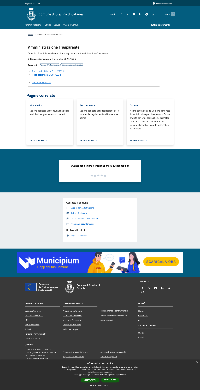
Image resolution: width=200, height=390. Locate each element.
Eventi (141, 337)
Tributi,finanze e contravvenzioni (115, 310)
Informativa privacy (109, 356)
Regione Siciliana (32, 3)
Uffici (27, 320)
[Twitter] (123, 14)
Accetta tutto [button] (90, 380)
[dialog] (100, 375)
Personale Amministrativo (36, 333)
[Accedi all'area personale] (162, 3)
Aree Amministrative (34, 315)
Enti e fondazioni (32, 324)
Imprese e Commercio (72, 320)
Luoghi (141, 332)
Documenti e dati (32, 338)
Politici (28, 329)
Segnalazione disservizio (73, 356)
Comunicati (143, 315)
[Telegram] (142, 14)
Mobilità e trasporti (71, 329)
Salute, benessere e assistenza (114, 315)
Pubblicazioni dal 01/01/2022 (46, 74)
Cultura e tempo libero (72, 315)
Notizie (141, 310)
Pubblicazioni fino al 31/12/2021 (48, 71)
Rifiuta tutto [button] (110, 380)
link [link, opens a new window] (124, 375)
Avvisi (141, 320)
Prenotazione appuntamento (75, 351)
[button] (100, 385)
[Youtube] (130, 14)
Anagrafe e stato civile (72, 310)
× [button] (197, 362)
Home (30, 34)
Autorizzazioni (107, 319)
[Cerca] (172, 14)
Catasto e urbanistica (72, 324)
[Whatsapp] (149, 14)
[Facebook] (117, 14)
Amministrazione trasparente (113, 351)
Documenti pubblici (41, 82)
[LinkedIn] (136, 14)
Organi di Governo (33, 310)
